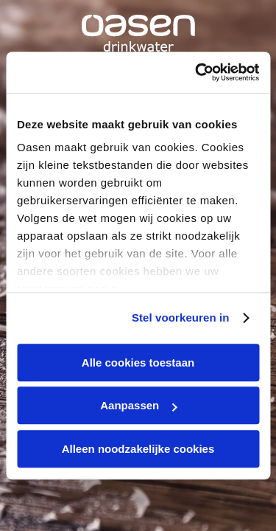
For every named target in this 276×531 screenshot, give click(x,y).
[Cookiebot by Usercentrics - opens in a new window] (196, 72)
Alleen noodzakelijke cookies (138, 448)
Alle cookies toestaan (138, 362)
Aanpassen (138, 405)
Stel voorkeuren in (181, 317)
